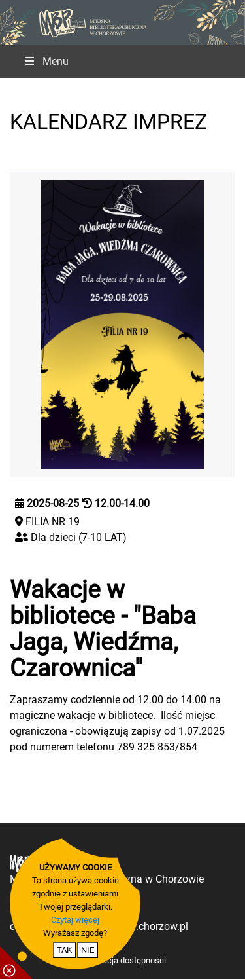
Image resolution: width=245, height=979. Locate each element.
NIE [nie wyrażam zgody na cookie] (87, 950)
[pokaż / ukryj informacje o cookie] (16, 962)
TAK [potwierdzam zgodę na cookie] (64, 950)
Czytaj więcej (75, 920)
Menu (46, 61)
